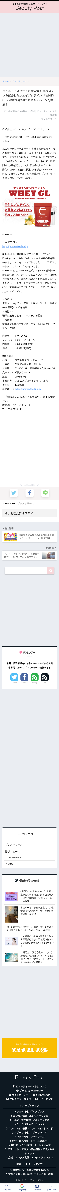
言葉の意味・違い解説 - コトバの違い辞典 (30, 1174)
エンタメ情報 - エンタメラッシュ (30, 1116)
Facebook (24, 683)
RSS (44, 683)
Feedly (34, 683)
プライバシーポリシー (31, 1090)
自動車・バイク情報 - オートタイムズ (31, 1145)
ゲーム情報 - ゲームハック (31, 1124)
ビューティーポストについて (31, 1086)
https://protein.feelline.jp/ (15, 246)
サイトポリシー (20, 1095)
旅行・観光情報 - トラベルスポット (30, 1141)
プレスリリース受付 (20, 1099)
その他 (9, 864)
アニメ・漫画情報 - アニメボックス (30, 1120)
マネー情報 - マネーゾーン (31, 1137)
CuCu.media (14, 857)
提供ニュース (12, 851)
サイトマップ (45, 1099)
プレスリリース (25, 503)
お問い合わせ (43, 1095)
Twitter (14, 683)
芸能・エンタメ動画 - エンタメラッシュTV (30, 1157)
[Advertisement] (29, 45)
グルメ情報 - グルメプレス (31, 1111)
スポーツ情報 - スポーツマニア (30, 1132)
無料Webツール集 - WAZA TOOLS (31, 1170)
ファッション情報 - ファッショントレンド (30, 1128)
